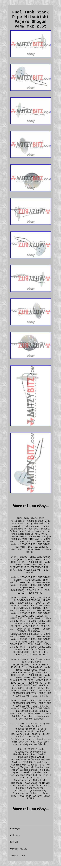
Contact (13, 842)
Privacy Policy (18, 849)
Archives (14, 835)
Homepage (14, 828)
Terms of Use (17, 856)
